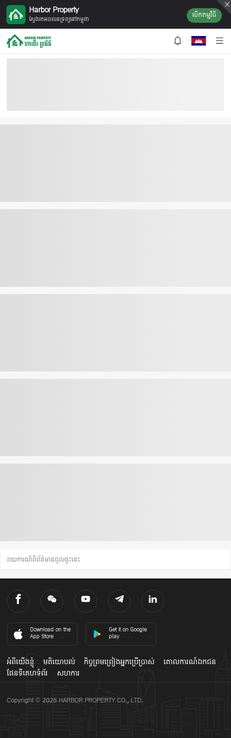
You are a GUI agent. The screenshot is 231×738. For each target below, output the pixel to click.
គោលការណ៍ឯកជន (190, 662)
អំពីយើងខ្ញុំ (20, 662)
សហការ (68, 673)
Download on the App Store (41, 633)
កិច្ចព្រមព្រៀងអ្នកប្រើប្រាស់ (119, 662)
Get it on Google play (120, 633)
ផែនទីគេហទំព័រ (27, 673)
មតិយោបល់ (59, 662)
